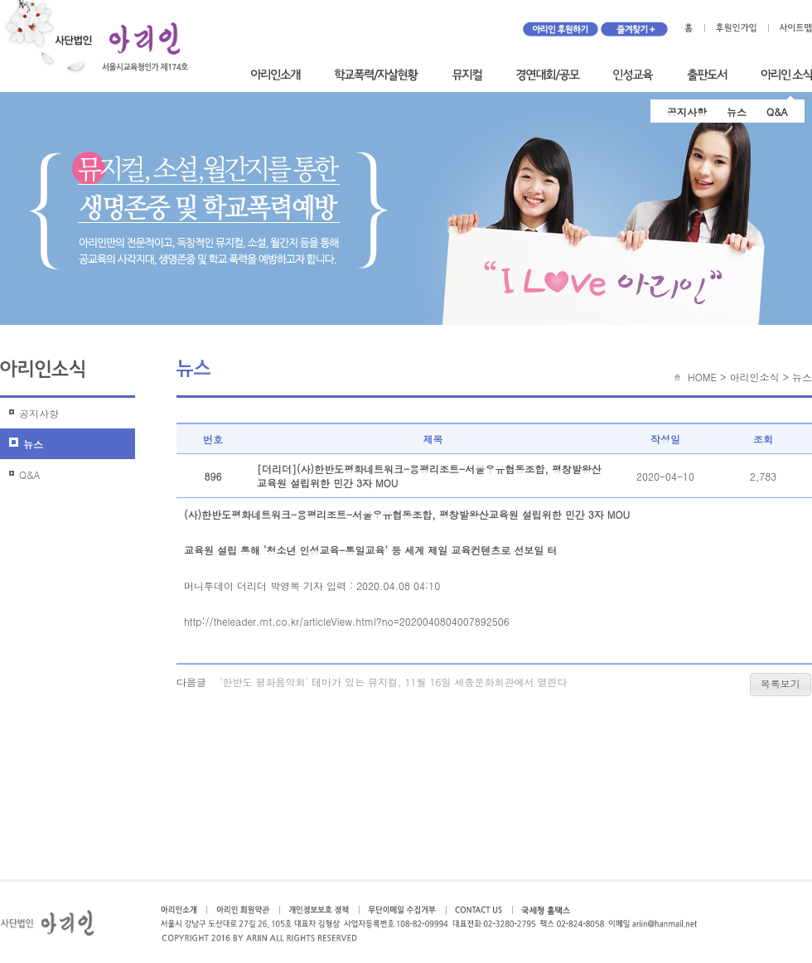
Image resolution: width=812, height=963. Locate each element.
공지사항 (687, 111)
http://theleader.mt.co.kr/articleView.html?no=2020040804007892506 (347, 621)
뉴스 (737, 111)
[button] (780, 684)
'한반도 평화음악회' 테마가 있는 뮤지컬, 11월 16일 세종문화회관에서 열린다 (394, 682)
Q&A (777, 111)
